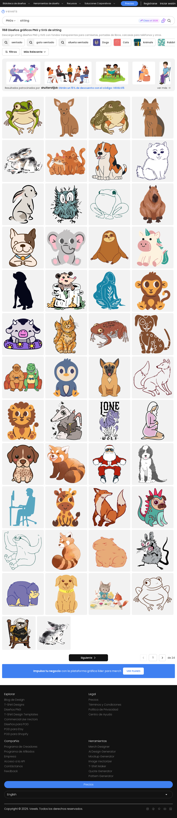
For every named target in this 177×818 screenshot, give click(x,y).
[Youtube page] (165, 808)
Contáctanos (13, 766)
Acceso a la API (14, 761)
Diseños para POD (16, 724)
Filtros (11, 52)
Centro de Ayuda (100, 714)
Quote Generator (100, 771)
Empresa (10, 756)
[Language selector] (88, 794)
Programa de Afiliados (19, 752)
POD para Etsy (13, 729)
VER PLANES (133, 671)
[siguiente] (88, 657)
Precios (93, 700)
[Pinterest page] (159, 808)
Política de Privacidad (103, 709)
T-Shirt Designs (14, 705)
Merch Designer (99, 747)
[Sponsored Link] (23, 73)
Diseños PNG (12, 709)
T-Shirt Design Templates (21, 714)
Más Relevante (35, 52)
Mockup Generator (101, 756)
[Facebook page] (153, 808)
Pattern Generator (101, 776)
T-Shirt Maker (97, 766)
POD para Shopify (16, 734)
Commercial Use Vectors (21, 719)
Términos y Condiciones (105, 705)
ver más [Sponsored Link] (164, 88)
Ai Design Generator (102, 752)
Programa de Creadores (20, 747)
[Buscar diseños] (78, 21)
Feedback (11, 771)
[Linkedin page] (170, 808)
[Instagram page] (147, 808)
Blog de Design (14, 700)
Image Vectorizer (100, 761)
